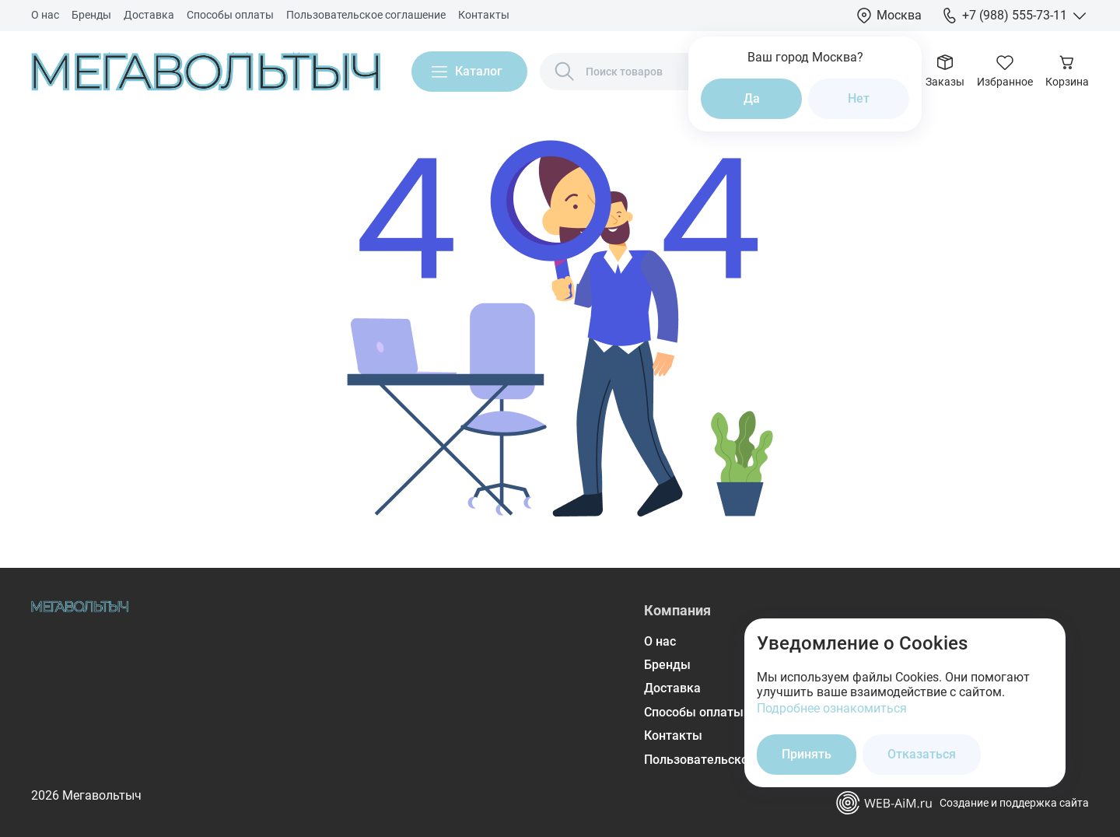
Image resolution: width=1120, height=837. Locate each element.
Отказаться (921, 754)
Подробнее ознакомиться (832, 708)
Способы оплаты (230, 15)
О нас (45, 15)
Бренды (91, 15)
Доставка (149, 15)
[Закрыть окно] (1043, 640)
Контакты (483, 15)
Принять (806, 754)
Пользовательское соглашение (366, 15)
